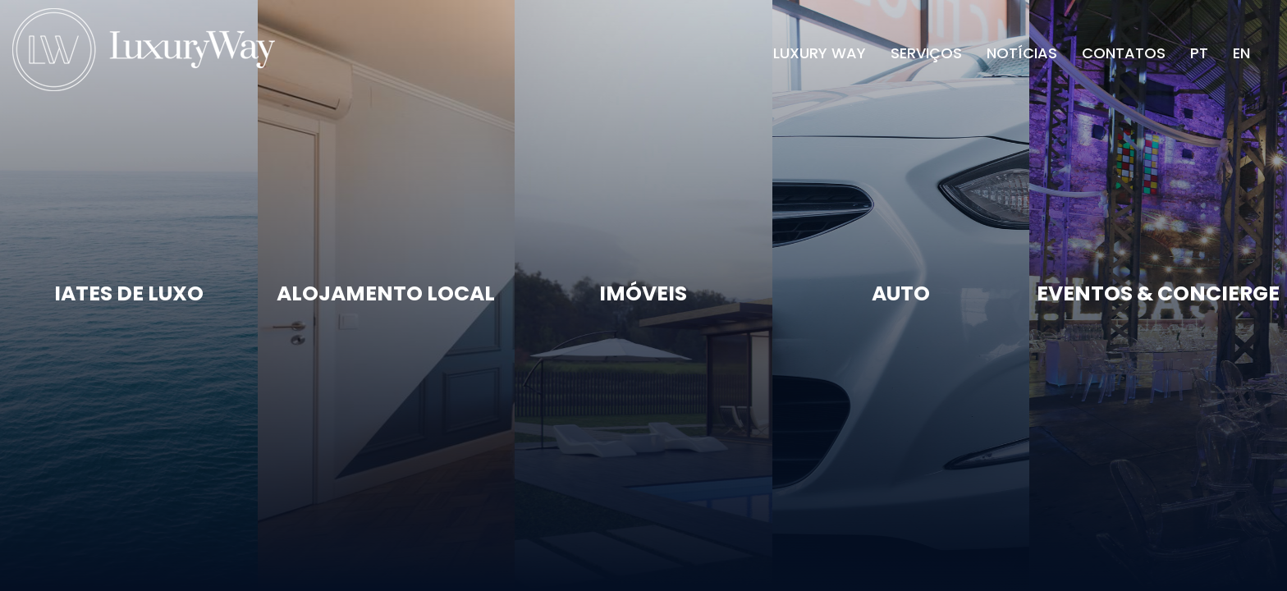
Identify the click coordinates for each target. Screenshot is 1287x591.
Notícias (1022, 53)
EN (1241, 53)
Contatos (1124, 53)
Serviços (926, 53)
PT (1199, 53)
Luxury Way (819, 53)
